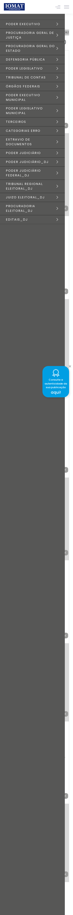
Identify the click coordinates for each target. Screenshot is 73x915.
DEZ (66, 32)
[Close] (69, 365)
